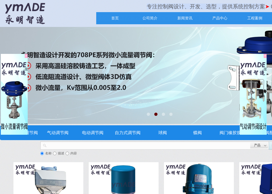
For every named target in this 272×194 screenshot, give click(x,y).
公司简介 (150, 18)
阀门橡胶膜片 (232, 132)
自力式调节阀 (128, 132)
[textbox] (148, 144)
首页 (115, 18)
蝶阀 (197, 132)
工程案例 (254, 18)
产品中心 (219, 18)
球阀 (162, 132)
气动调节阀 (58, 132)
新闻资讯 (184, 18)
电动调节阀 (92, 132)
